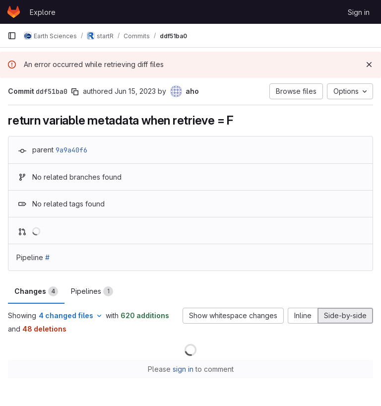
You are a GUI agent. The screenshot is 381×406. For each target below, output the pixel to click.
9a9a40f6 (71, 149)
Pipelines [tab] (92, 291)
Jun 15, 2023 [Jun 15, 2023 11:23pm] (135, 91)
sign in (183, 369)
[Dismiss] (369, 64)
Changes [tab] (36, 291)
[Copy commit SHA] (75, 92)
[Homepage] (13, 12)
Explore (43, 12)
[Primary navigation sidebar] (12, 36)
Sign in (359, 12)
